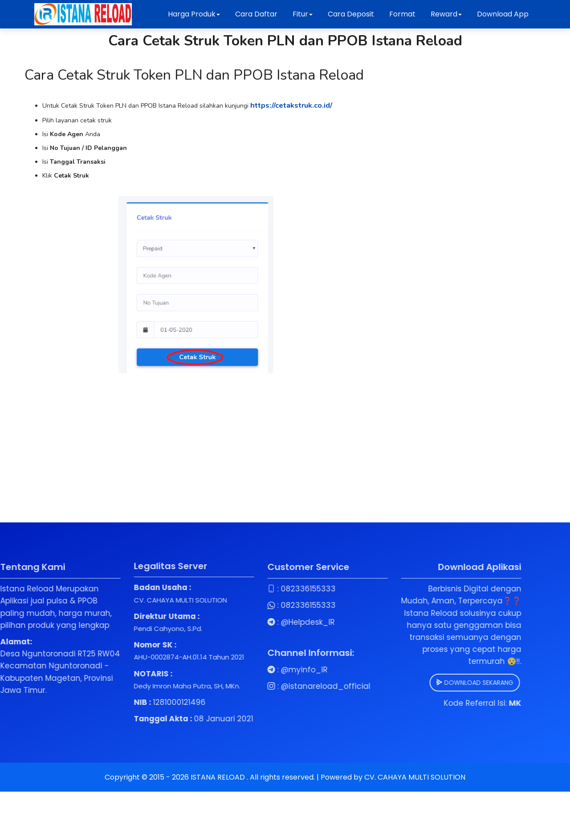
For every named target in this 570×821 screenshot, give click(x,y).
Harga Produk (194, 14)
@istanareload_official (280, 688)
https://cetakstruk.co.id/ (297, 107)
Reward (446, 14)
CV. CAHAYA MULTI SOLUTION (414, 779)
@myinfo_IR (259, 671)
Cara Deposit (351, 14)
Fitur (303, 14)
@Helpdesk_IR (262, 624)
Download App (503, 14)
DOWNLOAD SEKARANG (429, 684)
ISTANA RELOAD (219, 779)
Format (403, 14)
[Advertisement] (196, 444)
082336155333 (263, 591)
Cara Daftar (256, 14)
